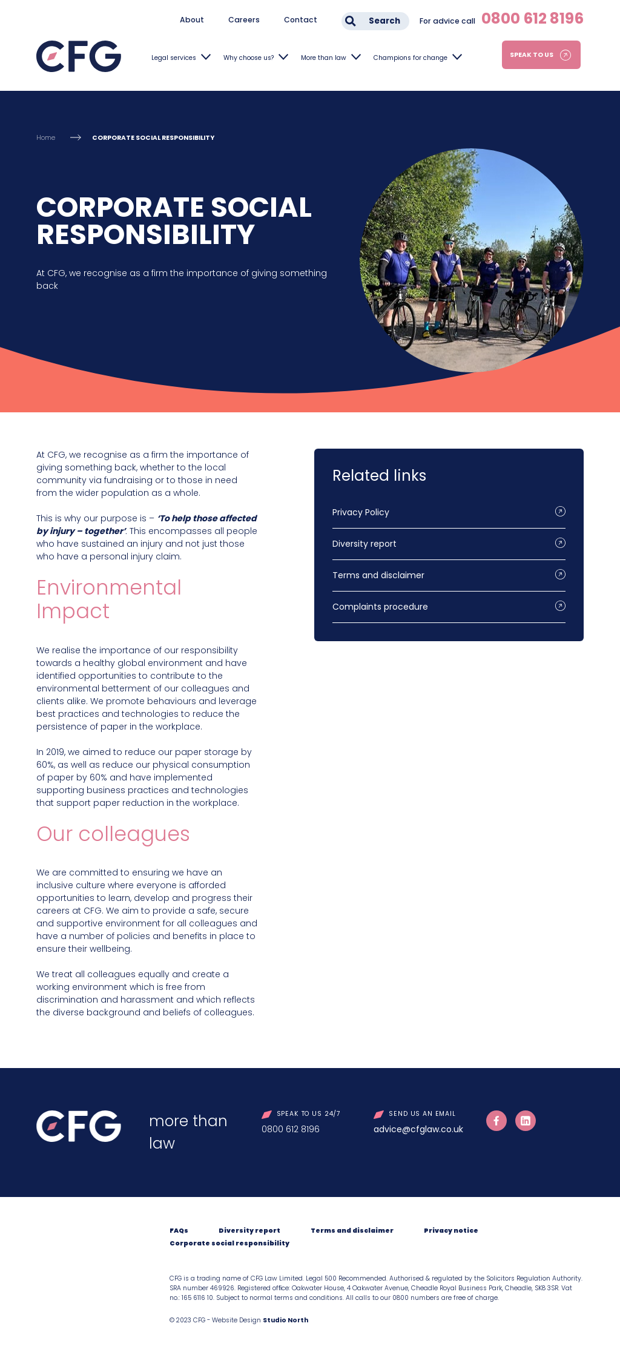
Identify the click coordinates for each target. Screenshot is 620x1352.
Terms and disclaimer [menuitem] (352, 1230)
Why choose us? (248, 57)
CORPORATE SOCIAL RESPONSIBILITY (153, 137)
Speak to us (531, 54)
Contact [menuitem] (300, 20)
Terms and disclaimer (378, 575)
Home (45, 137)
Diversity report (364, 544)
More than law (323, 57)
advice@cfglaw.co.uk (418, 1129)
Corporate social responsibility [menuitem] (229, 1243)
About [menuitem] (192, 20)
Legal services (173, 57)
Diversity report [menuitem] (249, 1230)
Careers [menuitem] (244, 20)
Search (384, 21)
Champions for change (410, 57)
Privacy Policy (360, 512)
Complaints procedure (380, 607)
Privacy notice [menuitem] (451, 1230)
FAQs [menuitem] (179, 1230)
